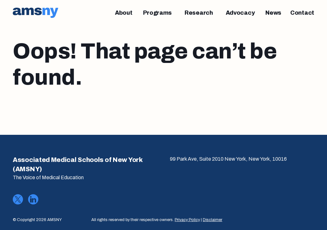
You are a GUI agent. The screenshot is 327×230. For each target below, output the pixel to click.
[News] (273, 13)
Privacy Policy (187, 220)
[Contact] (302, 13)
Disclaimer (212, 220)
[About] (124, 13)
